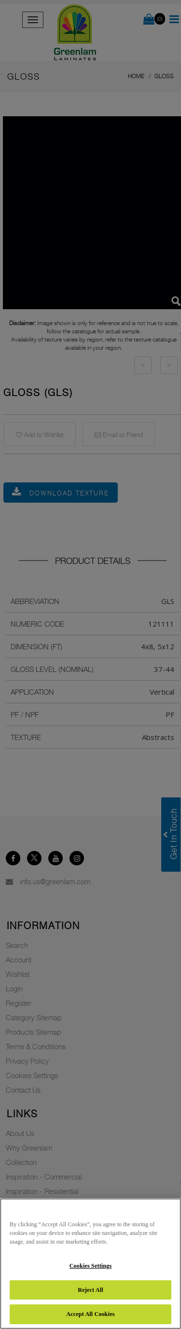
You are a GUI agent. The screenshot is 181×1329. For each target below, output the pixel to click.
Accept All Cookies (90, 1314)
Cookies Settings (91, 1265)
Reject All (90, 1290)
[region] (90, 1263)
